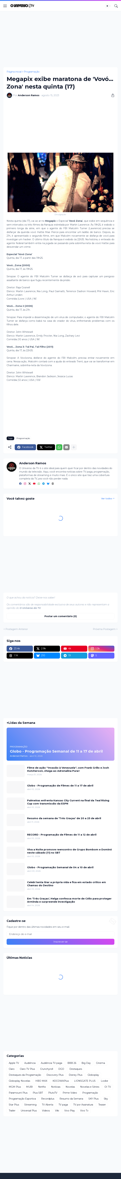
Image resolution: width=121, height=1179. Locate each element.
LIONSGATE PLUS (85, 1080)
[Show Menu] (5, 6)
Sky (106, 1098)
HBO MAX (41, 1080)
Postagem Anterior (16, 629)
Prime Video (70, 1092)
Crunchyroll (46, 1068)
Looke (104, 1080)
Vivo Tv (84, 1110)
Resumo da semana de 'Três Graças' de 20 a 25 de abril (64, 818)
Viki (57, 1110)
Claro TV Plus (27, 1068)
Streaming (30, 1104)
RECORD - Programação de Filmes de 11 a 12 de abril (61, 834)
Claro (12, 1068)
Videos (46, 1110)
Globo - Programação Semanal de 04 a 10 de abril (60, 867)
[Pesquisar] (116, 6)
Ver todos (106, 498)
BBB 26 (71, 1063)
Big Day (86, 1063)
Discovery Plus (54, 1074)
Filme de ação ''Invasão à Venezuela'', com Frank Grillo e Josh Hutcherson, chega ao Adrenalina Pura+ (68, 769)
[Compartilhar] (111, 95)
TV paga (63, 1104)
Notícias (55, 1086)
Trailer (12, 1110)
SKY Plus (93, 1098)
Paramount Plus (18, 1092)
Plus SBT (38, 1092)
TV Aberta (47, 1104)
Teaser (102, 1104)
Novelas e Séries (89, 1086)
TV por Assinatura (83, 1104)
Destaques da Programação (25, 1074)
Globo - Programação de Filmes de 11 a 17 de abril (60, 785)
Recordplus (47, 1098)
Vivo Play (69, 1110)
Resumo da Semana (71, 1098)
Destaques (75, 1068)
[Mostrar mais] (74, 447)
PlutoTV (52, 1092)
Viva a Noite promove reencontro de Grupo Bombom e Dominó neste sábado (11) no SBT (69, 851)
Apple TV (14, 1063)
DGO (61, 1068)
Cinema (100, 1063)
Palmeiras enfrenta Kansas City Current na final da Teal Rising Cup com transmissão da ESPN (68, 802)
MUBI (29, 1086)
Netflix (42, 1086)
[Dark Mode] (108, 6)
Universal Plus (29, 1110)
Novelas (70, 1086)
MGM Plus (15, 1086)
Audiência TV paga (51, 1063)
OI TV (107, 1086)
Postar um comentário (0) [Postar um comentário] (60, 616)
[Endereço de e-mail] (60, 934)
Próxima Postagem (104, 629)
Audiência (30, 1063)
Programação (32, 72)
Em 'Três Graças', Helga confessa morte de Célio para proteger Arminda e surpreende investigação (69, 900)
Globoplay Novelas (19, 1080)
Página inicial (14, 72)
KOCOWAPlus (61, 1080)
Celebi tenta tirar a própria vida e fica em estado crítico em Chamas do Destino (66, 884)
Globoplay (93, 1074)
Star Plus (14, 1104)
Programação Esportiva (22, 1098)
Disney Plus (75, 1074)
